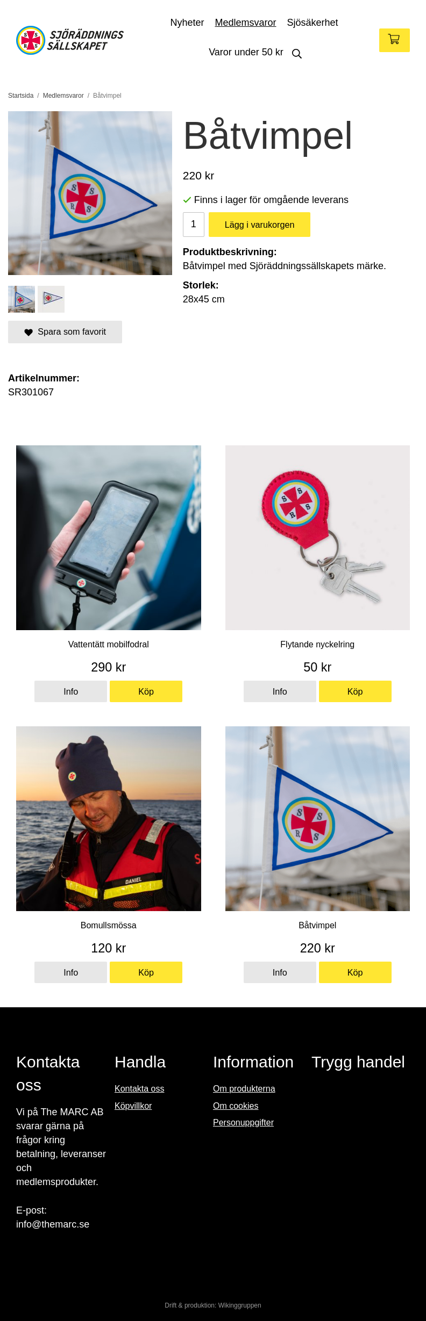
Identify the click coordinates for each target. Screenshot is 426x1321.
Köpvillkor (133, 1105)
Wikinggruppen (239, 1305)
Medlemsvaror (245, 22)
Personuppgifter (243, 1122)
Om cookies (235, 1105)
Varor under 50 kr (246, 52)
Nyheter (187, 22)
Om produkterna (244, 1088)
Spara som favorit (65, 332)
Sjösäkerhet (312, 22)
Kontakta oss (140, 1088)
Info (70, 691)
